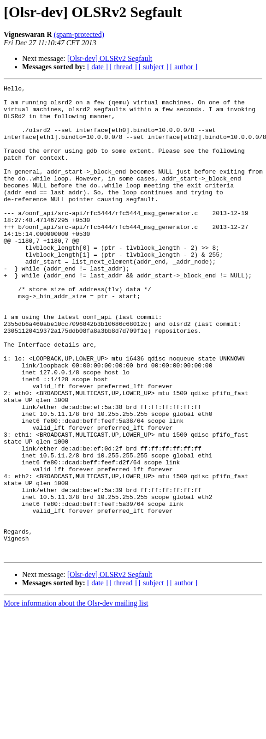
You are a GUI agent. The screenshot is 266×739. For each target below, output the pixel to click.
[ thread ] (123, 67)
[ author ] (184, 67)
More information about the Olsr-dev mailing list (76, 697)
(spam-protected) (79, 34)
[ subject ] (153, 67)
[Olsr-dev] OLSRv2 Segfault (110, 58)
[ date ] (97, 67)
